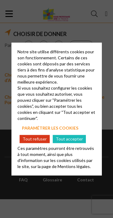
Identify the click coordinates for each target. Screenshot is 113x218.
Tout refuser (35, 138)
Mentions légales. (74, 166)
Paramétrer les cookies (50, 127)
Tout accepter (69, 138)
